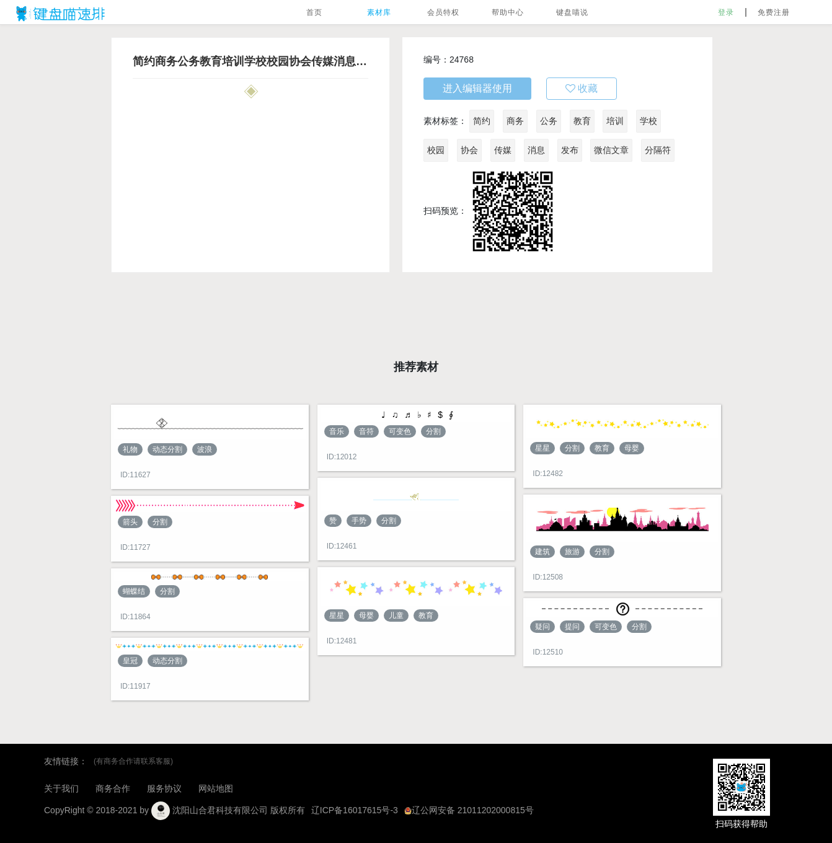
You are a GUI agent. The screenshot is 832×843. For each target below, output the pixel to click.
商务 (515, 121)
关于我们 (61, 788)
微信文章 (611, 150)
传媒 (502, 150)
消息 (536, 150)
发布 (569, 150)
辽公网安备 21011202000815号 (469, 810)
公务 (548, 121)
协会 (469, 150)
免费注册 (774, 12)
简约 (481, 121)
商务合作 (112, 788)
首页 (314, 12)
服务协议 (164, 788)
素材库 (379, 12)
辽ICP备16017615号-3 (354, 810)
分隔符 (658, 150)
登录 (726, 12)
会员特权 (443, 12)
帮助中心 (508, 12)
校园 (436, 150)
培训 (615, 121)
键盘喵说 (572, 12)
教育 (582, 121)
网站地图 (215, 788)
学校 (648, 121)
